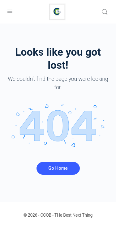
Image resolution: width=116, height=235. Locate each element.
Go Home (58, 168)
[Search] (104, 12)
